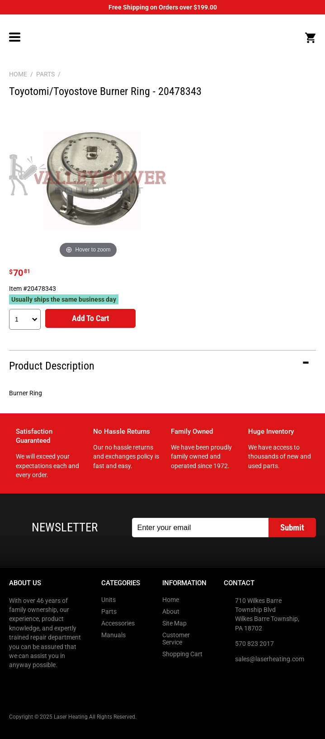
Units (108, 599)
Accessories (118, 623)
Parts (109, 611)
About (170, 611)
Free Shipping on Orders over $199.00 (162, 7)
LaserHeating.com (162, 37)
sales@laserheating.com (269, 659)
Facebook (16, 683)
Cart (310, 38)
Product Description (51, 366)
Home (170, 599)
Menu (15, 37)
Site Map (174, 623)
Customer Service (176, 638)
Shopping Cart (182, 654)
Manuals (113, 635)
